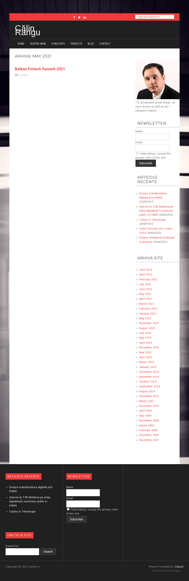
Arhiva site (150, 258)
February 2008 (148, 430)
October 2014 (147, 381)
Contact (105, 43)
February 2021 (148, 308)
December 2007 (149, 435)
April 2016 (145, 342)
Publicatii (58, 43)
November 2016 (149, 323)
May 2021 (145, 294)
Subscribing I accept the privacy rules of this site (153, 155)
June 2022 (145, 269)
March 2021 (146, 303)
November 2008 (149, 420)
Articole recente (147, 179)
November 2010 (149, 405)
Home (21, 43)
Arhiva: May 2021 (33, 56)
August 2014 (147, 391)
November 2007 (149, 440)
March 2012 (146, 401)
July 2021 (145, 284)
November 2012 (149, 396)
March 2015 (146, 362)
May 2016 (145, 337)
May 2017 (145, 318)
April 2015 (145, 357)
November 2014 (149, 376)
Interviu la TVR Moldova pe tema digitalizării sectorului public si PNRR (156, 210)
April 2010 (145, 410)
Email (138, 142)
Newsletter (151, 123)
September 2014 (149, 386)
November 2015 (149, 347)
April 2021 (145, 298)
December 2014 (149, 371)
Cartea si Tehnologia (152, 219)
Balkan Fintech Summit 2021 (40, 69)
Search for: (12, 546)
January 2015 (147, 367)
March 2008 (146, 425)
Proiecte (76, 43)
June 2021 (145, 289)
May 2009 (145, 415)
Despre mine (38, 43)
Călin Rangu (27, 30)
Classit (179, 566)
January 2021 (147, 313)
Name (139, 131)
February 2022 (148, 279)
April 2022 (145, 274)
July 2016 (145, 332)
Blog (91, 43)
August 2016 (147, 328)
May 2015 (145, 352)
